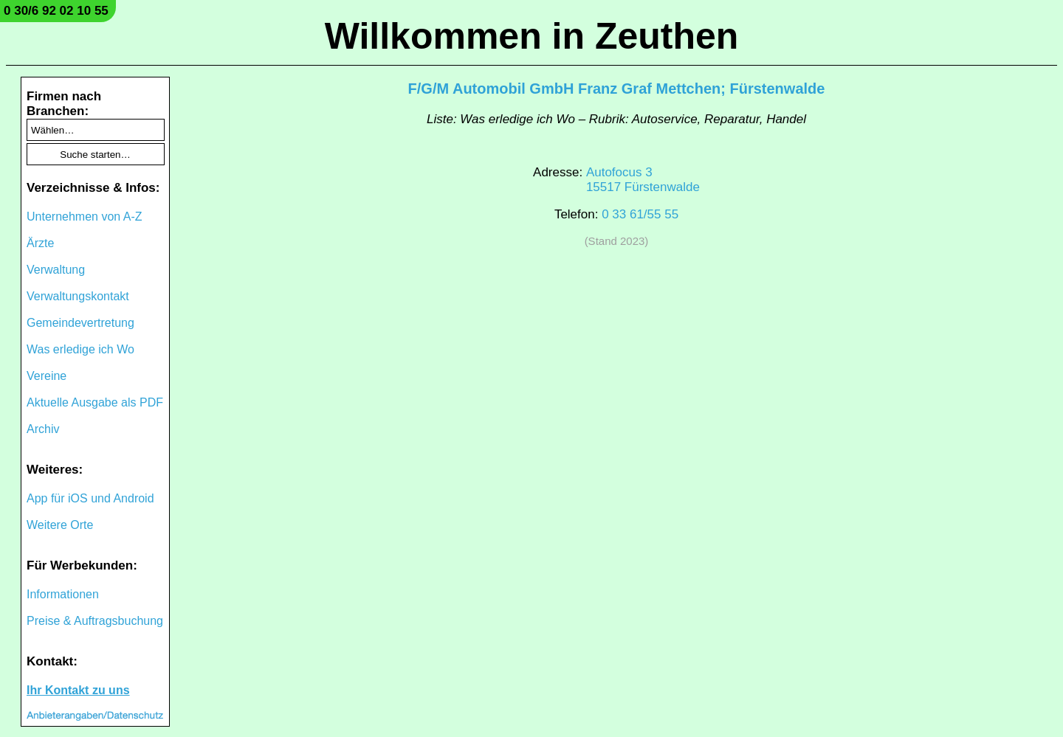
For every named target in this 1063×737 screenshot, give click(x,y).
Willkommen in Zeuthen (532, 36)
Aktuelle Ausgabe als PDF (95, 402)
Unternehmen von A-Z (84, 216)
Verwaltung (56, 269)
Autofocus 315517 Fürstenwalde (643, 179)
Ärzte (40, 243)
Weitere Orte (60, 525)
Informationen (63, 594)
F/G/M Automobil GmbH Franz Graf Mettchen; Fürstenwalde (616, 88)
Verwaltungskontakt (78, 296)
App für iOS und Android (90, 498)
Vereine (46, 376)
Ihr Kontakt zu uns (78, 690)
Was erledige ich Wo (80, 349)
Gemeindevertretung (80, 322)
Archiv (43, 429)
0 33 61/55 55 (640, 214)
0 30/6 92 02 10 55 (56, 11)
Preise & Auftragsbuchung (95, 621)
